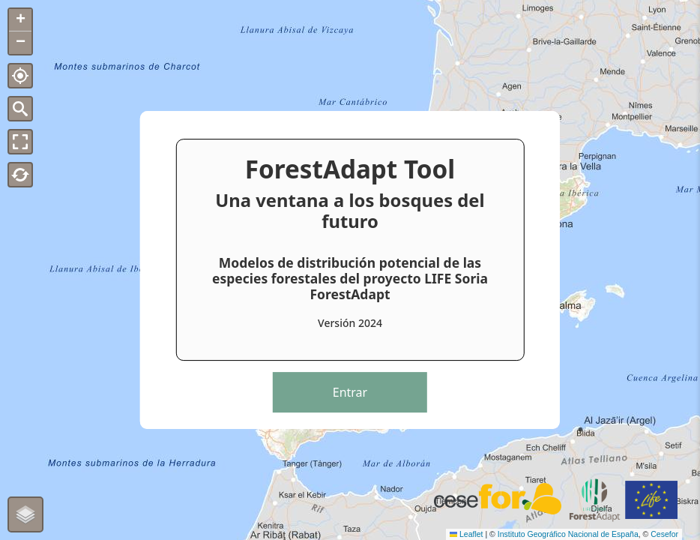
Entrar (350, 392)
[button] (20, 20)
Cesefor (664, 534)
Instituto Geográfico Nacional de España (568, 534)
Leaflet (466, 534)
